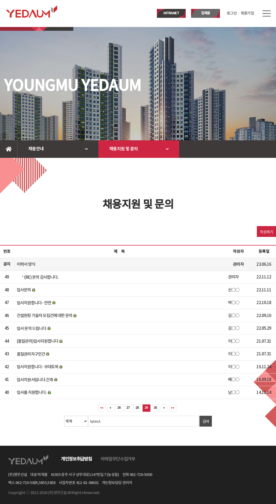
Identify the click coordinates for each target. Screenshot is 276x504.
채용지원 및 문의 (123, 149)
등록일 (263, 251)
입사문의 (24, 290)
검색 (205, 421)
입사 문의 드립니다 (31, 328)
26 (119, 408)
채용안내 (36, 149)
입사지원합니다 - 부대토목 (37, 367)
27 (128, 408)
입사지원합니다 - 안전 (34, 302)
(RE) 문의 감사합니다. (41, 277)
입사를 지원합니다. (32, 392)
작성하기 (266, 231)
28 (137, 408)
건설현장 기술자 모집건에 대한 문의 (44, 315)
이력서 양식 (26, 264)
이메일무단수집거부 (118, 459)
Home (9, 149)
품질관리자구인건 (31, 354)
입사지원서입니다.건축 (35, 379)
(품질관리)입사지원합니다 (37, 341)
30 (155, 408)
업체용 (205, 13)
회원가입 (247, 13)
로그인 (232, 13)
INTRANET (171, 13)
